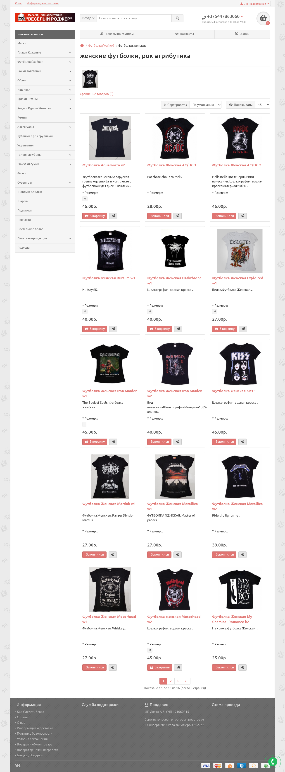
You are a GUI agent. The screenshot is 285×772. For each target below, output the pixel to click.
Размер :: (91, 192)
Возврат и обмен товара (33, 744)
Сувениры (44, 182)
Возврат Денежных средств (36, 750)
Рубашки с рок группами (35, 136)
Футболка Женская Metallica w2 (237, 506)
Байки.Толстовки (44, 71)
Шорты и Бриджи (29, 192)
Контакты (184, 34)
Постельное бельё (30, 229)
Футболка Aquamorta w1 (104, 165)
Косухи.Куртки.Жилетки (44, 108)
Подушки (24, 247)
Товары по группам (117, 34)
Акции (242, 34)
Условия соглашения (31, 739)
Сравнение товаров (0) (97, 94)
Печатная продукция (44, 238)
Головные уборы (44, 154)
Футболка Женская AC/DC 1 (171, 165)
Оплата (21, 717)
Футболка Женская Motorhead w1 (109, 619)
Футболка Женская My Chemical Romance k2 (232, 619)
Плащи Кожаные (44, 52)
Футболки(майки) (44, 61)
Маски (21, 43)
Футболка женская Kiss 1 (234, 391)
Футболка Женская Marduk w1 (109, 504)
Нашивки (44, 89)
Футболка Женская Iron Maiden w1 (109, 393)
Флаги (21, 173)
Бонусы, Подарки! (29, 755)
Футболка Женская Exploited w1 (237, 280)
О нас (18, 3)
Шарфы (22, 201)
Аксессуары (44, 127)
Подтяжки (24, 210)
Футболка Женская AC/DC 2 (236, 165)
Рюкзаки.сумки (44, 164)
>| (186, 681)
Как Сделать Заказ (29, 712)
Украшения (44, 145)
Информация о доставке (43, 3)
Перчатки (24, 219)
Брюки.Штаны (44, 99)
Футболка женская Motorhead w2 (174, 619)
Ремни (22, 117)
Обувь (44, 80)
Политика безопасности (33, 733)
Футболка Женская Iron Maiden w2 (174, 393)
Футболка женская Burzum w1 (108, 278)
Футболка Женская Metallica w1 (172, 506)
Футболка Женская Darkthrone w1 (174, 280)
